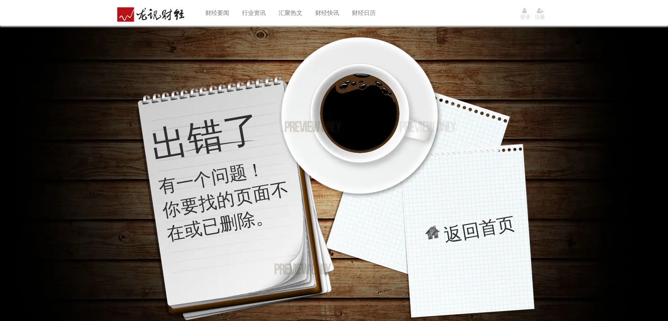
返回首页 (480, 229)
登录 (525, 14)
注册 (540, 14)
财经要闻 (217, 12)
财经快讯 (327, 12)
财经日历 (364, 12)
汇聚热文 (290, 12)
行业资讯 (254, 12)
